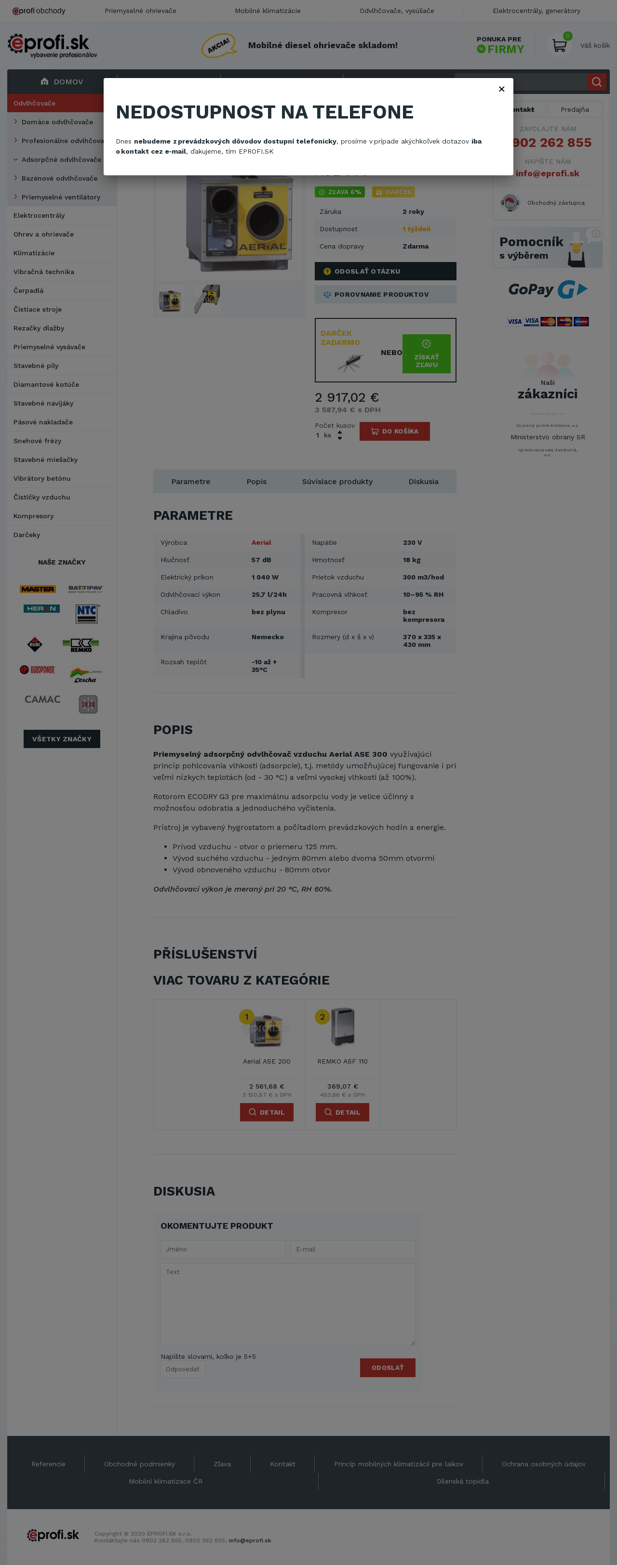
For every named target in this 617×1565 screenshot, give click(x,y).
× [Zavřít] (502, 88)
